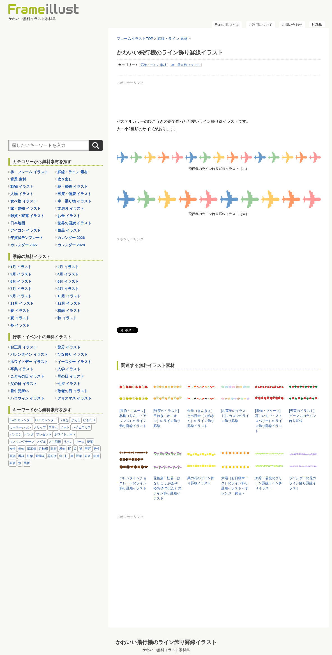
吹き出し (64, 179)
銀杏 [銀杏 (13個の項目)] (13, 463)
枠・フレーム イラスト (29, 172)
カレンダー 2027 (24, 245)
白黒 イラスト (68, 230)
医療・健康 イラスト (74, 194)
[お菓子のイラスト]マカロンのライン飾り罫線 (235, 416)
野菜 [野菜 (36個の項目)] (79, 456)
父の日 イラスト (23, 384)
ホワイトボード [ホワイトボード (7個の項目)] (65, 434)
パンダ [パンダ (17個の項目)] (29, 434)
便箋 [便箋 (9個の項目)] (90, 441)
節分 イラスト (68, 347)
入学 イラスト (68, 369)
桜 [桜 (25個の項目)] (69, 448)
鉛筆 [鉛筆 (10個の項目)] (96, 456)
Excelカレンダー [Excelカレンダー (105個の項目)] (21, 420)
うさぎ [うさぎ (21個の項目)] (64, 420)
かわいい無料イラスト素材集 (166, 650)
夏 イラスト (20, 318)
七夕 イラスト (68, 384)
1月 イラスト (21, 267)
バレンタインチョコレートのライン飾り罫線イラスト (132, 483)
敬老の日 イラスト (72, 391)
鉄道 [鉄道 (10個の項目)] (88, 456)
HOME (317, 24)
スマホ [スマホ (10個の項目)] (53, 427)
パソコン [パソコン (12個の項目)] (16, 434)
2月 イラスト (68, 267)
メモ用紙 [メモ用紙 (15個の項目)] (55, 441)
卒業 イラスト (21, 369)
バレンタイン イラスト (29, 354)
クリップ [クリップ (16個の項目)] (40, 427)
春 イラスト (20, 311)
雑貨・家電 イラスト (27, 216)
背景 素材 (18, 179)
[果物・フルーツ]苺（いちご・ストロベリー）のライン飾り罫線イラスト (268, 421)
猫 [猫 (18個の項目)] (80, 448)
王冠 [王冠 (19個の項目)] (88, 448)
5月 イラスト (21, 281)
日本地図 (17, 223)
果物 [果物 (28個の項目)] (62, 448)
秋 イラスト (67, 318)
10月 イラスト (69, 296)
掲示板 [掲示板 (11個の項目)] (31, 448)
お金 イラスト (68, 216)
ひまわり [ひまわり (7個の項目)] (89, 420)
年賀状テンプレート (26, 238)
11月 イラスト (22, 303)
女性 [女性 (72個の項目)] (13, 448)
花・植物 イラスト (72, 186)
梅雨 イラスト (68, 311)
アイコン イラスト (25, 230)
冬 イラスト (20, 325)
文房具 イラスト (70, 208)
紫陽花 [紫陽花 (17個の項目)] (40, 456)
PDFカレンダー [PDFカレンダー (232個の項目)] (46, 420)
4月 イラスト (68, 274)
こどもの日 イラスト (27, 376)
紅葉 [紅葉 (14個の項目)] (30, 456)
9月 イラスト (21, 296)
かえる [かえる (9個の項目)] (75, 420)
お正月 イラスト (23, 347)
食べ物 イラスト (23, 201)
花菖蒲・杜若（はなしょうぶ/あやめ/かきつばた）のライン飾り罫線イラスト (167, 488)
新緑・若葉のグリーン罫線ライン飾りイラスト (268, 483)
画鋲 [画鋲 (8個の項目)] (13, 456)
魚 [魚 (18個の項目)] (19, 463)
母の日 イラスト (70, 376)
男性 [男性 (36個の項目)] (96, 448)
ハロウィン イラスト (27, 398)
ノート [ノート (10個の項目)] (65, 427)
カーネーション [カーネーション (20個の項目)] (20, 427)
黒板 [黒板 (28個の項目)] (27, 463)
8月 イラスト (68, 289)
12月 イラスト (69, 303)
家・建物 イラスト (25, 208)
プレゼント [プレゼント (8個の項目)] (44, 434)
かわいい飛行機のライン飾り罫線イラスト (166, 642)
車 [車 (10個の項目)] (71, 456)
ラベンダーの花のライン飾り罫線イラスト (302, 483)
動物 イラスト (21, 186)
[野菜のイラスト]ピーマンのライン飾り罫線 (302, 416)
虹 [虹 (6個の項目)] (66, 456)
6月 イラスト (68, 281)
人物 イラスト (21, 194)
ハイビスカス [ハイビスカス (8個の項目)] (81, 427)
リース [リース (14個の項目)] (79, 441)
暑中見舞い (19, 391)
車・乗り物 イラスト (185, 65)
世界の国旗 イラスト (74, 223)
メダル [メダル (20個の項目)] (41, 441)
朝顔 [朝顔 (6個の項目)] (53, 448)
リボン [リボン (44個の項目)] (68, 441)
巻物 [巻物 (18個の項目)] (21, 448)
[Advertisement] (219, 99)
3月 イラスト (21, 274)
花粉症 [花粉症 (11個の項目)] (52, 456)
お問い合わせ (292, 25)
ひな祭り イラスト (72, 354)
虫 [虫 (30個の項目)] (60, 456)
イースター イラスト (74, 362)
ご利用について (260, 25)
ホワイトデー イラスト (29, 362)
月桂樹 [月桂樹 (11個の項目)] (43, 448)
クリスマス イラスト (74, 398)
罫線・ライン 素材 (153, 65)
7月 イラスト (21, 289)
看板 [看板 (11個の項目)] (21, 456)
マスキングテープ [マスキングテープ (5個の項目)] (22, 441)
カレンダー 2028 (71, 245)
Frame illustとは (227, 25)
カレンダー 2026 (71, 238)
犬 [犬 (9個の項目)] (75, 448)
